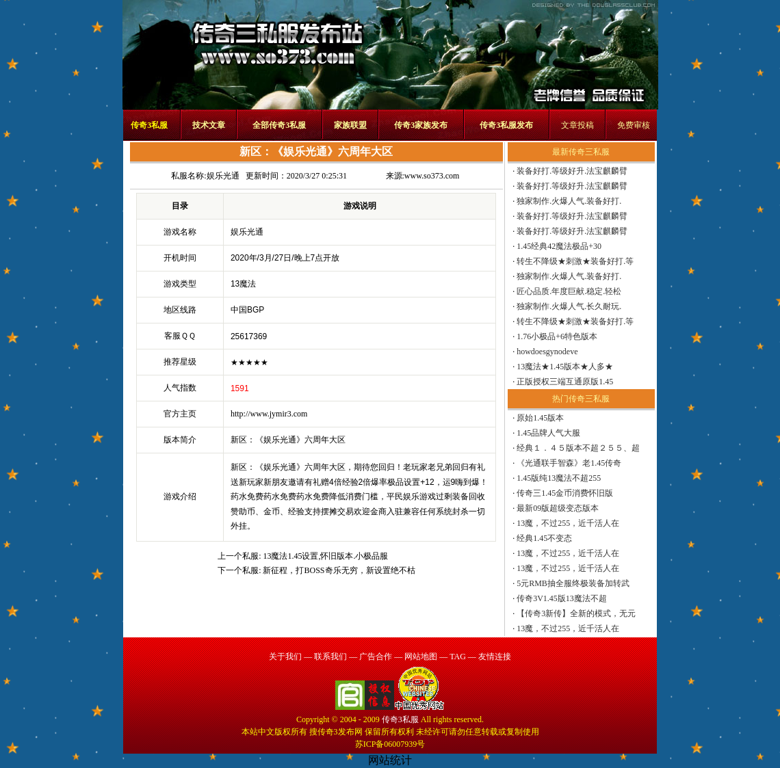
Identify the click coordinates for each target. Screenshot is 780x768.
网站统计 (390, 760)
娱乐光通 (223, 176)
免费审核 (633, 125)
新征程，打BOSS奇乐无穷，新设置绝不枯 (339, 570)
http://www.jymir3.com (269, 414)
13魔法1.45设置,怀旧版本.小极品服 (325, 556)
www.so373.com (432, 176)
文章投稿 (577, 125)
